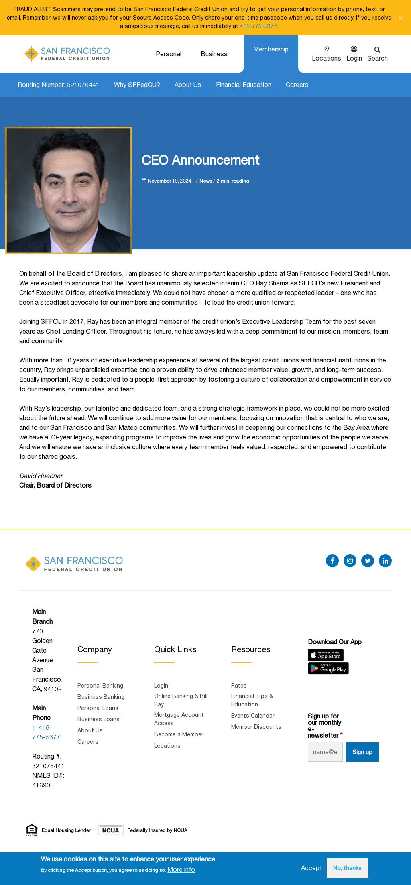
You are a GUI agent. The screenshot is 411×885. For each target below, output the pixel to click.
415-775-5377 (258, 25)
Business (214, 53)
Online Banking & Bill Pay (181, 700)
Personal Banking (100, 685)
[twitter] (367, 560)
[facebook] (332, 560)
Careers (297, 84)
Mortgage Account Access (179, 718)
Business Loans (98, 719)
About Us (188, 84)
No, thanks (347, 868)
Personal (168, 53)
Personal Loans (97, 707)
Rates (239, 685)
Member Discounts (256, 726)
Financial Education (243, 84)
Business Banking (100, 696)
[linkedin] (385, 560)
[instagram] (350, 560)
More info (181, 869)
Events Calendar (253, 715)
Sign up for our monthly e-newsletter (324, 726)
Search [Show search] (377, 58)
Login (354, 58)
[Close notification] (401, 17)
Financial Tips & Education (252, 700)
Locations (326, 58)
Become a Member (178, 734)
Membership (271, 49)
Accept (311, 867)
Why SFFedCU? (137, 84)
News (205, 181)
